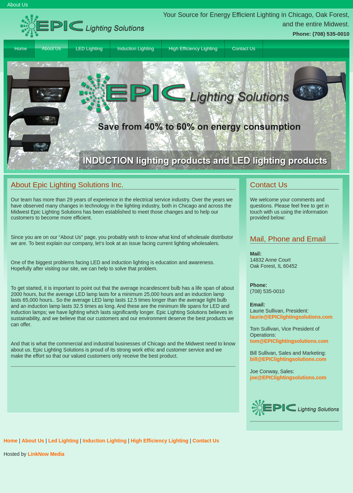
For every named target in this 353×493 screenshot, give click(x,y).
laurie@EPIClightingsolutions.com (291, 317)
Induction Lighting (135, 48)
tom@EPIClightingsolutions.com (289, 341)
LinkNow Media (46, 454)
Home (20, 48)
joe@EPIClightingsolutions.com (288, 377)
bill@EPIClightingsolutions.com (288, 359)
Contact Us (243, 48)
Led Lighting (63, 441)
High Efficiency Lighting (193, 48)
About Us (51, 48)
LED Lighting (89, 48)
